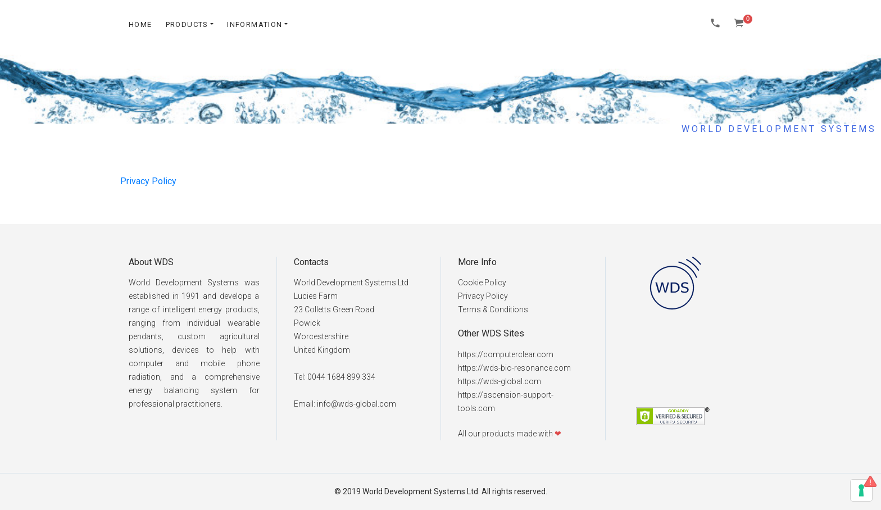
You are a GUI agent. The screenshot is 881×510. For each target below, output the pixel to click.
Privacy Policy (148, 181)
